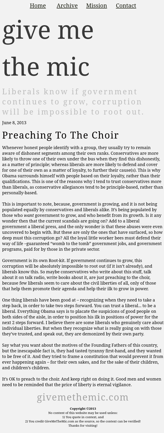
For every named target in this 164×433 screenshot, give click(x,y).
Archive (67, 5)
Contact (126, 5)
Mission (96, 5)
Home (38, 5)
